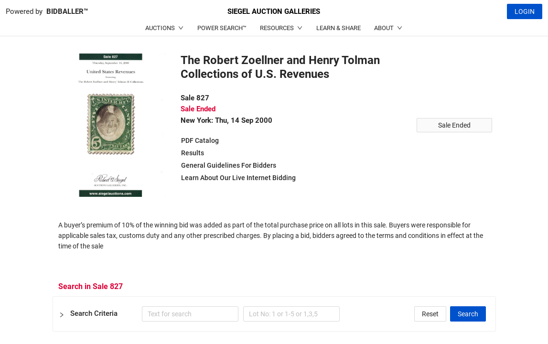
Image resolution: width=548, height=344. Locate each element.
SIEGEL (273, 11)
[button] (274, 314)
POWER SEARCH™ (222, 28)
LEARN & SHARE (338, 28)
